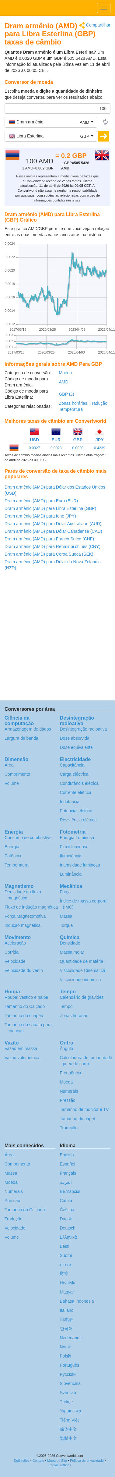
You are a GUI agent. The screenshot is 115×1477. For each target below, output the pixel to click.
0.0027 (34, 448)
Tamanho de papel (77, 1118)
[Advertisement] (57, 637)
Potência (13, 855)
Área (9, 765)
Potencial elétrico (76, 810)
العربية (66, 1182)
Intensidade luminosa (80, 865)
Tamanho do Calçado (25, 1006)
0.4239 (99, 448)
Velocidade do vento (24, 970)
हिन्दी (64, 1273)
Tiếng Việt (69, 1420)
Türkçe (66, 1401)
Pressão (67, 1100)
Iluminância (71, 855)
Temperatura (71, 409)
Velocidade (15, 961)
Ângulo (66, 1048)
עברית (65, 1264)
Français (68, 1173)
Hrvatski (67, 1282)
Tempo (66, 1006)
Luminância (71, 874)
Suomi (66, 1255)
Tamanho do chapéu (24, 1015)
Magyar (67, 1292)
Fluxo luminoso (74, 846)
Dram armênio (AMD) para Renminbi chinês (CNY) (52, 546)
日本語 (66, 1319)
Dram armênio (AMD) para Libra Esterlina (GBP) (50, 508)
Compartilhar (94, 25)
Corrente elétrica (76, 792)
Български (70, 1191)
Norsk (65, 1346)
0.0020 (77, 448)
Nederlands (71, 1337)
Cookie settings (59, 1465)
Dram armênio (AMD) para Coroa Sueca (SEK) (49, 554)
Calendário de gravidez (82, 997)
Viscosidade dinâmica (80, 979)
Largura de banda (21, 738)
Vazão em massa (21, 1048)
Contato (38, 1460)
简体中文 (68, 1429)
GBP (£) (66, 394)
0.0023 (56, 448)
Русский (68, 1374)
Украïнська (70, 1410)
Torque (66, 925)
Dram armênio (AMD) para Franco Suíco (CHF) (49, 538)
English (67, 1154)
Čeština (67, 1209)
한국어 (66, 1328)
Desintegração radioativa (83, 729)
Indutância (70, 801)
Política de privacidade (87, 1460)
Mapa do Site (57, 1460)
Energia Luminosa (77, 837)
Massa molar (72, 952)
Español (67, 1164)
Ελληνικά (68, 1237)
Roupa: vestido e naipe (26, 997)
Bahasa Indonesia (77, 1301)
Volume (12, 783)
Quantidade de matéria (81, 961)
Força (65, 891)
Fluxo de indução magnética (31, 907)
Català (66, 1200)
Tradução (98, 403)
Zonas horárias (73, 403)
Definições (21, 1460)
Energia (12, 846)
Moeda (65, 372)
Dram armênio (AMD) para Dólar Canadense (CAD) (53, 531)
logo (57, 8)
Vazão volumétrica (22, 1057)
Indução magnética (22, 925)
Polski (65, 1356)
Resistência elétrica (78, 819)
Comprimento (17, 774)
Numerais (69, 1091)
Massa (66, 916)
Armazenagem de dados (28, 729)
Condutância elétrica (79, 783)
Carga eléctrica (74, 774)
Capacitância (72, 765)
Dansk (66, 1218)
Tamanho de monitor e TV (84, 1109)
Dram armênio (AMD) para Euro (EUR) (41, 500)
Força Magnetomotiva (25, 916)
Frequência (70, 1072)
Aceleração (15, 943)
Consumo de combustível (29, 837)
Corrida (12, 952)
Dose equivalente (76, 747)
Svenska (68, 1392)
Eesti (64, 1246)
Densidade (70, 943)
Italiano (67, 1310)
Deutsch (67, 1228)
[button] (51, 122)
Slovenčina (70, 1383)
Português (69, 1365)
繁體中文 (68, 1438)
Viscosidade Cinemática (82, 970)
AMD (63, 381)
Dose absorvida (74, 738)
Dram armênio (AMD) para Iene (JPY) (40, 516)
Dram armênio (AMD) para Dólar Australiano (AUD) (53, 523)
